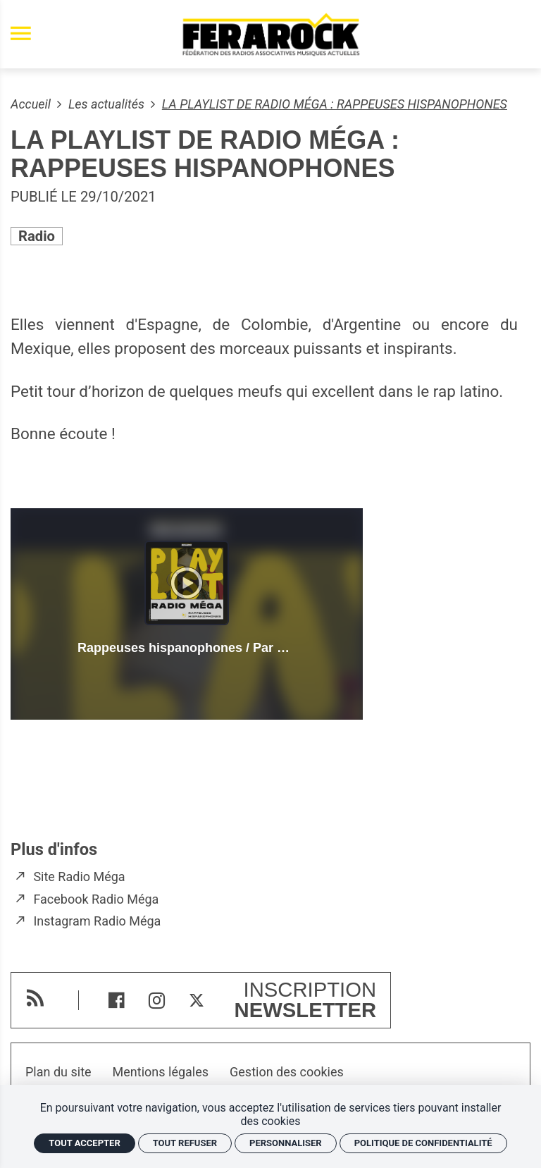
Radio (36, 236)
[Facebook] (116, 1000)
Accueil (32, 104)
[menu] (21, 34)
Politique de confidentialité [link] (423, 1143)
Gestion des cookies (287, 1071)
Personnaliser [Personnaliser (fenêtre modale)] (285, 1143)
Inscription (306, 1000)
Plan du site (58, 1071)
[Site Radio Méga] (71, 877)
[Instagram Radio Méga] (89, 921)
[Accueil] (270, 34)
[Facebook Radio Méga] (88, 899)
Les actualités (107, 104)
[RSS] (34, 997)
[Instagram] (156, 1000)
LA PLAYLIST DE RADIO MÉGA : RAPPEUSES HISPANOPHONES (334, 104)
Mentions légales (161, 1071)
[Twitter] (196, 1000)
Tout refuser (185, 1143)
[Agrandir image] (270, 275)
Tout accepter (84, 1143)
